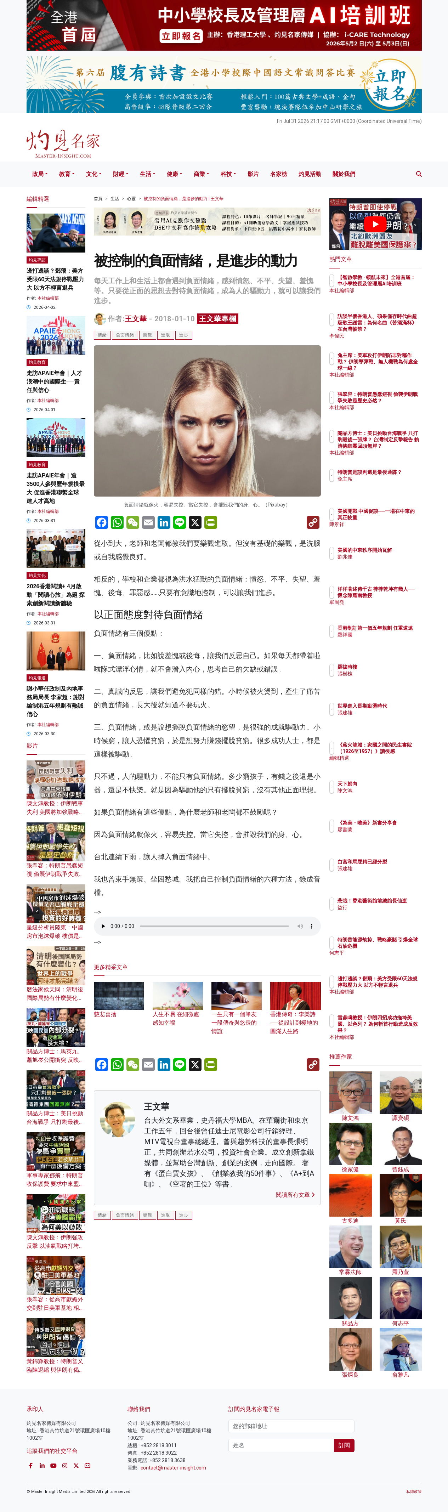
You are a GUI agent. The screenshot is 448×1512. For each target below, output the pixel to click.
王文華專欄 (217, 319)
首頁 (98, 198)
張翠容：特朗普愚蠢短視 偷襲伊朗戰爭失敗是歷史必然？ (56, 874)
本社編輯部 (48, 298)
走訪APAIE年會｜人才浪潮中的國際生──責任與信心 (54, 381)
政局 (38, 174)
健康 (172, 174)
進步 (183, 335)
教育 (64, 174)
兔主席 (386, 485)
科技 (226, 174)
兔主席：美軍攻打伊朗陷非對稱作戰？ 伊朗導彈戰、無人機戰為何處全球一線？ (399, 368)
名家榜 (278, 174)
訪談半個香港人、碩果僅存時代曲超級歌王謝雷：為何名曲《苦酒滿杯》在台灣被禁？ (399, 329)
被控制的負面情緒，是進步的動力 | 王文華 (183, 198)
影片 (253, 174)
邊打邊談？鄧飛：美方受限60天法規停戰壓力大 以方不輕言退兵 (55, 279)
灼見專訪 (37, 259)
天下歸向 (389, 784)
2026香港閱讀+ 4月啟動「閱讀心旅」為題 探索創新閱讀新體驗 (56, 595)
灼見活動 (310, 174)
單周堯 (386, 608)
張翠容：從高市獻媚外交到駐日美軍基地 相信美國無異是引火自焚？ (56, 1308)
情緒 (102, 335)
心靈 (131, 198)
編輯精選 (389, 764)
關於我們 (344, 174)
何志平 (386, 959)
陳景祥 (386, 530)
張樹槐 (386, 673)
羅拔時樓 (389, 667)
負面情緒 (125, 335)
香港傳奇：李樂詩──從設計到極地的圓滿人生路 (295, 1013)
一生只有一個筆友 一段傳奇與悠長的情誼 (236, 1013)
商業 (199, 174)
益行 (384, 914)
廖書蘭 (386, 836)
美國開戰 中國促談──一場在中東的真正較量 (397, 517)
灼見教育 (37, 362)
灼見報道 (37, 677)
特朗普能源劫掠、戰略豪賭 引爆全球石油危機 (399, 946)
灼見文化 (37, 575)
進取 (165, 335)
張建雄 (386, 719)
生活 (145, 174)
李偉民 (386, 336)
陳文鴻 (386, 790)
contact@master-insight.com (173, 1468)
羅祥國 (386, 641)
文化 (91, 174)
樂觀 (147, 335)
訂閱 (344, 1445)
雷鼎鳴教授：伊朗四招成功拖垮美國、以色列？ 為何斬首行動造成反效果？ (399, 1030)
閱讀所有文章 (295, 1194)
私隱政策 (414, 1491)
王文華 (136, 319)
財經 (118, 174)
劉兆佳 (386, 563)
